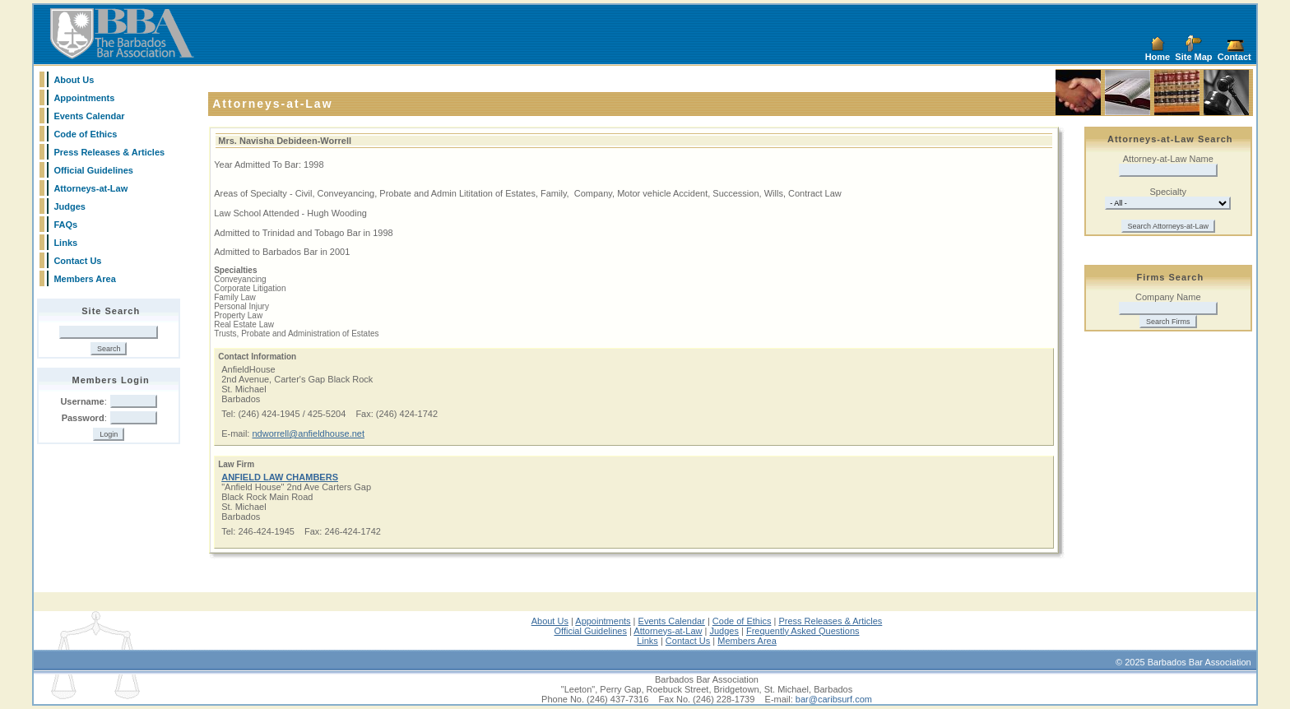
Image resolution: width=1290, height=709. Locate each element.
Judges (69, 206)
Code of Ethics (85, 134)
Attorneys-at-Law (90, 188)
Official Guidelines (93, 170)
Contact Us (77, 261)
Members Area (84, 279)
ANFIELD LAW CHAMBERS (279, 477)
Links (65, 243)
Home (1158, 57)
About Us (73, 80)
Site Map (1193, 57)
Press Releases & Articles (109, 152)
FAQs (65, 224)
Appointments (83, 98)
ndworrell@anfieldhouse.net (308, 433)
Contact (1234, 57)
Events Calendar (88, 116)
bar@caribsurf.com (834, 699)
